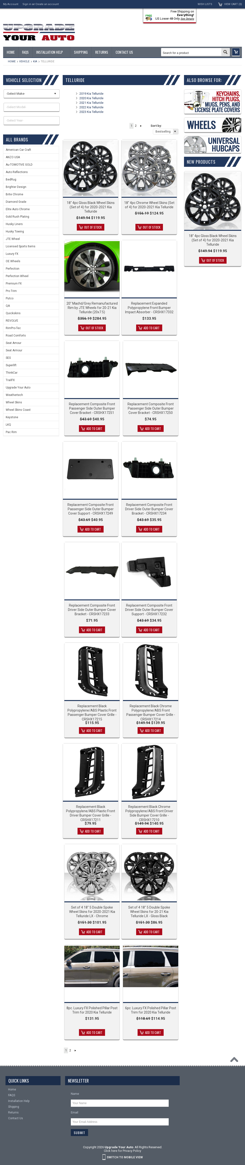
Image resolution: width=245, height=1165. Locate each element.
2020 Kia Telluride (91, 98)
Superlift (11, 365)
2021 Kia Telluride (91, 102)
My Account (10, 4)
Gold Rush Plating (17, 216)
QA (8, 305)
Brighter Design (16, 187)
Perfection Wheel (17, 276)
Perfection (12, 268)
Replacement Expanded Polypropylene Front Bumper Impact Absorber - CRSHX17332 (149, 307)
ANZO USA (13, 157)
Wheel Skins (14, 402)
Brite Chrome (14, 194)
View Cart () (233, 4)
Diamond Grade (16, 201)
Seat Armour (14, 350)
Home (12, 61)
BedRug (11, 179)
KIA (35, 61)
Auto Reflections (17, 172)
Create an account (47, 4)
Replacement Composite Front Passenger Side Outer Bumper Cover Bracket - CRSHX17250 (151, 408)
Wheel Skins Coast (18, 410)
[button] (236, 52)
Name (75, 1093)
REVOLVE (12, 320)
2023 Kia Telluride (91, 112)
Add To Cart (152, 327)
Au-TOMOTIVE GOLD (19, 164)
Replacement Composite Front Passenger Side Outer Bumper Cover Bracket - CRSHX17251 (92, 408)
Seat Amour (13, 343)
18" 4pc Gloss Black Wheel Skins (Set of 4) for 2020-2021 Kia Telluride (91, 207)
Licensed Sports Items (20, 246)
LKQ (8, 424)
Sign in (26, 4)
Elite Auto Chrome (18, 209)
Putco (9, 298)
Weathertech (14, 395)
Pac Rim (11, 432)
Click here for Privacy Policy (122, 1151)
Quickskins (13, 313)
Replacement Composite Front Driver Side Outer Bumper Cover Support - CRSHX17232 (149, 609)
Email (74, 1112)
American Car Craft (18, 149)
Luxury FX (12, 253)
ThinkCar (11, 372)
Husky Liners (14, 224)
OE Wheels (13, 261)
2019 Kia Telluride (91, 93)
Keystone (12, 417)
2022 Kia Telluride (91, 107)
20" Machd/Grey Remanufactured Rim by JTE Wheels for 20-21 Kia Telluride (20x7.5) (92, 307)
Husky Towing (15, 231)
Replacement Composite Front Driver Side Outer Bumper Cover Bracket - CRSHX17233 (92, 609)
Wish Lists (205, 4)
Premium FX (14, 283)
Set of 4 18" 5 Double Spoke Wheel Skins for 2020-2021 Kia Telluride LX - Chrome (92, 911)
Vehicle (24, 61)
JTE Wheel (13, 239)
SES (8, 357)
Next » (141, 126)
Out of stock (93, 227)
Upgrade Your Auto (18, 387)
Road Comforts (16, 335)
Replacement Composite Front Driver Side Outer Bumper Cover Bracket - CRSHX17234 (149, 509)
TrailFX (10, 380)
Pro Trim (11, 291)
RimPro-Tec (13, 328)
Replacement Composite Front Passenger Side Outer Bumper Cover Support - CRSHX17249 (90, 509)
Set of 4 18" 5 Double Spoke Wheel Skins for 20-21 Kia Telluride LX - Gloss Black (149, 911)
